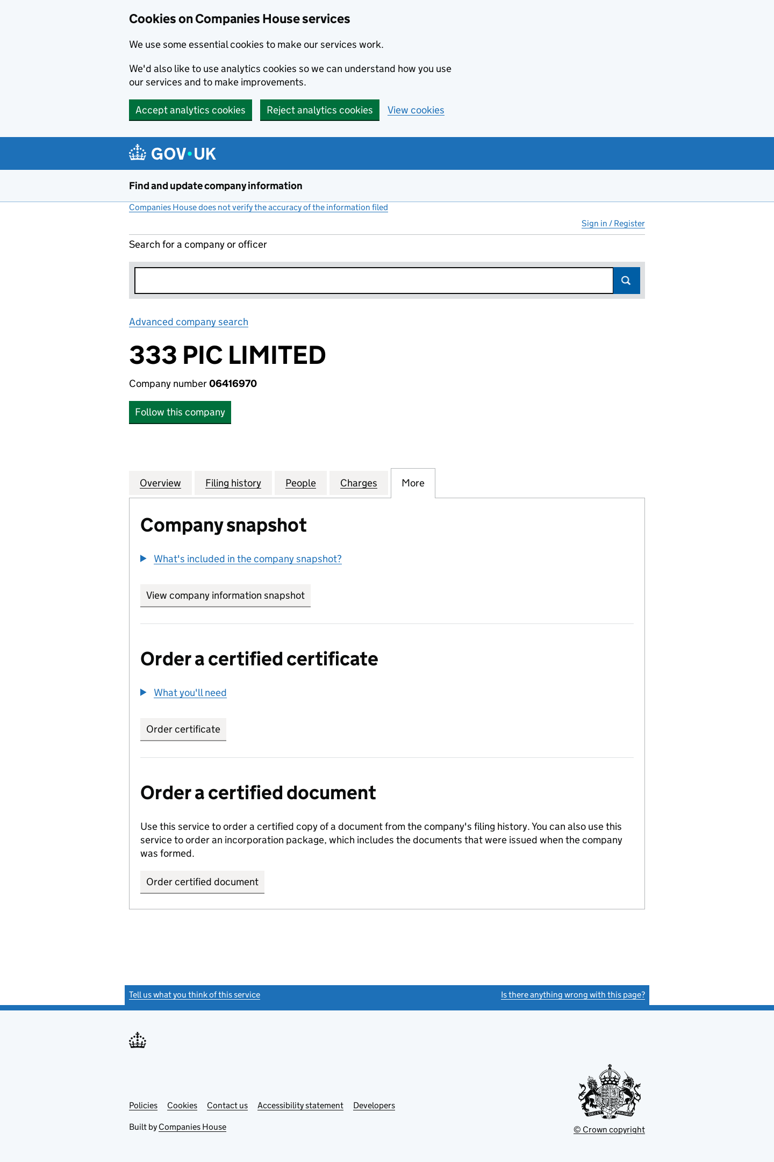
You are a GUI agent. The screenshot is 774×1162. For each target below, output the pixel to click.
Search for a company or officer (198, 244)
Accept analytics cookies (190, 110)
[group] (387, 560)
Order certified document (202, 882)
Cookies (182, 1105)
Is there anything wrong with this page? (573, 994)
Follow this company (180, 412)
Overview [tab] (160, 482)
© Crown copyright (609, 1129)
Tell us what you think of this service (194, 994)
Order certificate (183, 729)
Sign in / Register (613, 223)
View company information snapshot (228, 595)
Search (626, 280)
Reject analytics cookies (320, 110)
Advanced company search (188, 321)
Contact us (227, 1105)
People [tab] (300, 482)
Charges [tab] (358, 482)
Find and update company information (216, 186)
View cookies (416, 110)
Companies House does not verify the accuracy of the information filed (258, 207)
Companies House (192, 1127)
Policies (143, 1105)
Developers (374, 1105)
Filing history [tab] (233, 482)
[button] (241, 558)
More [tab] (413, 482)
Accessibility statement (300, 1105)
